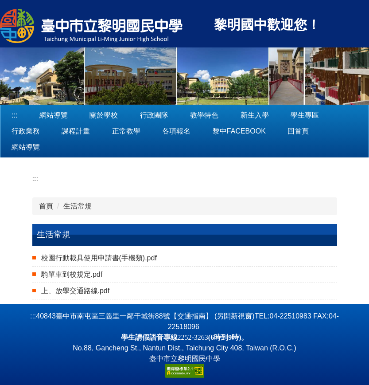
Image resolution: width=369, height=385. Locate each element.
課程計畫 (76, 131)
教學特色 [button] (204, 115)
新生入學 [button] (255, 115)
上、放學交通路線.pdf (75, 291)
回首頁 (298, 131)
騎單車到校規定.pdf (72, 274)
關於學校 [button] (103, 115)
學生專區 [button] (305, 115)
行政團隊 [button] (154, 115)
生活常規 (77, 206)
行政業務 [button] (26, 131)
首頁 (46, 206)
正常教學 (126, 131)
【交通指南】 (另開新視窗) (212, 316)
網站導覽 (53, 115)
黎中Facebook (239, 131)
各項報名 (176, 131)
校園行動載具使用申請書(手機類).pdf (99, 258)
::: (14, 115)
